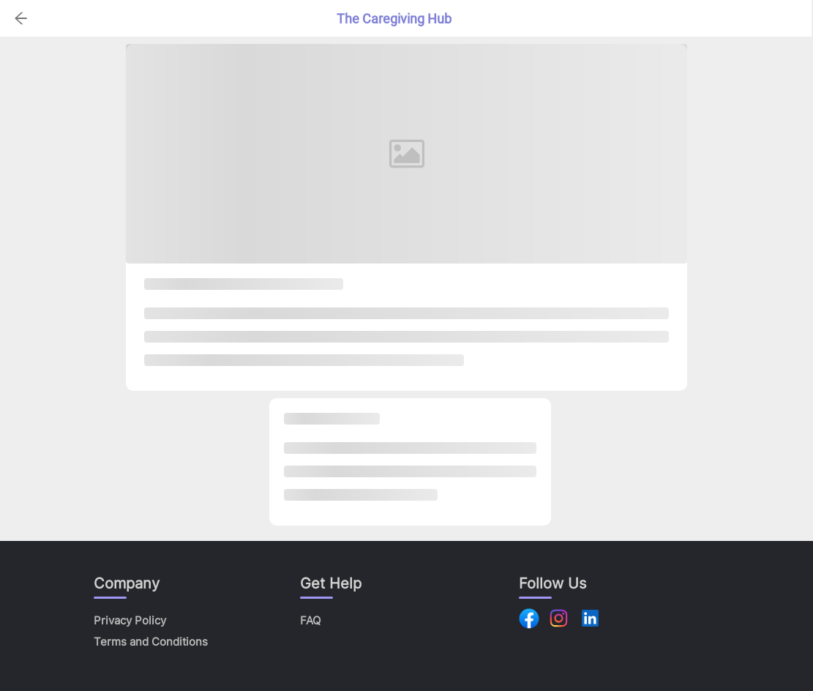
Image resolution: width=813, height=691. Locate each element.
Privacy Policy (130, 620)
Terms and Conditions (151, 642)
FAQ (310, 620)
